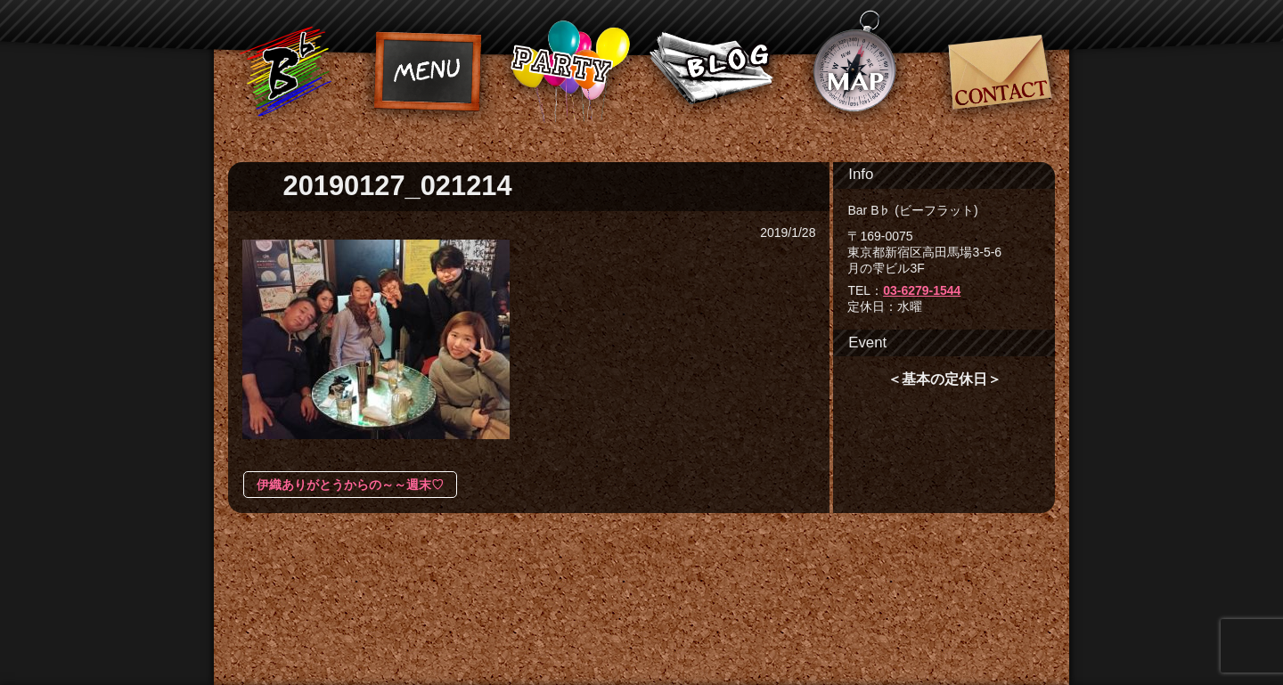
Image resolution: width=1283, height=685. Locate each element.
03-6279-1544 (921, 290)
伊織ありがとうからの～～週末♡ (350, 484)
